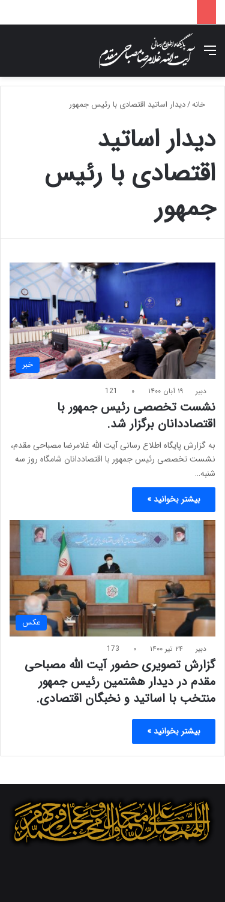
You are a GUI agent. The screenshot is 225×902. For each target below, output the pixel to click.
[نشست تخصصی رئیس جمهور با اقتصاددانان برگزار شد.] (112, 320)
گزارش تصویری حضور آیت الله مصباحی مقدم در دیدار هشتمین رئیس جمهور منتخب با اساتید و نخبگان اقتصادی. (120, 682)
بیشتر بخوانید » (173, 499)
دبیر (201, 391)
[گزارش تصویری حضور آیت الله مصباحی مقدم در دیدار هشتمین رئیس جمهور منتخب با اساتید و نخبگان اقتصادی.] (112, 578)
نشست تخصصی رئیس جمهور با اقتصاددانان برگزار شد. (136, 415)
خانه (203, 104)
